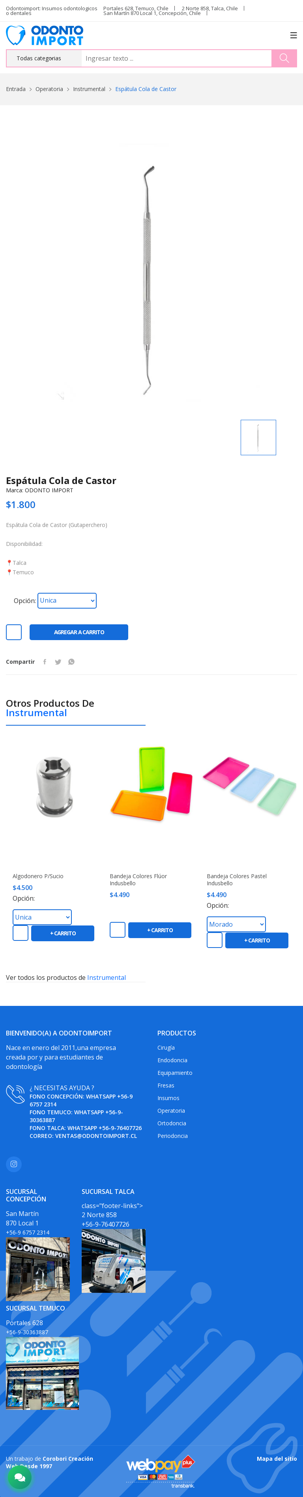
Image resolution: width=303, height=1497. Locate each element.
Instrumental (89, 89)
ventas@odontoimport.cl (96, 1136)
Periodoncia (172, 1136)
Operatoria (49, 89)
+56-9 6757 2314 (27, 1232)
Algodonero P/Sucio (38, 876)
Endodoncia (172, 1060)
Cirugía (166, 1047)
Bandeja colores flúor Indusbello (138, 880)
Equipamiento (175, 1072)
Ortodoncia (171, 1123)
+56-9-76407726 (120, 1128)
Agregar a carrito (79, 632)
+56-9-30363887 (27, 1332)
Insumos (168, 1098)
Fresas (165, 1085)
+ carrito (63, 933)
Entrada (16, 89)
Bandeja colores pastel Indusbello (237, 880)
